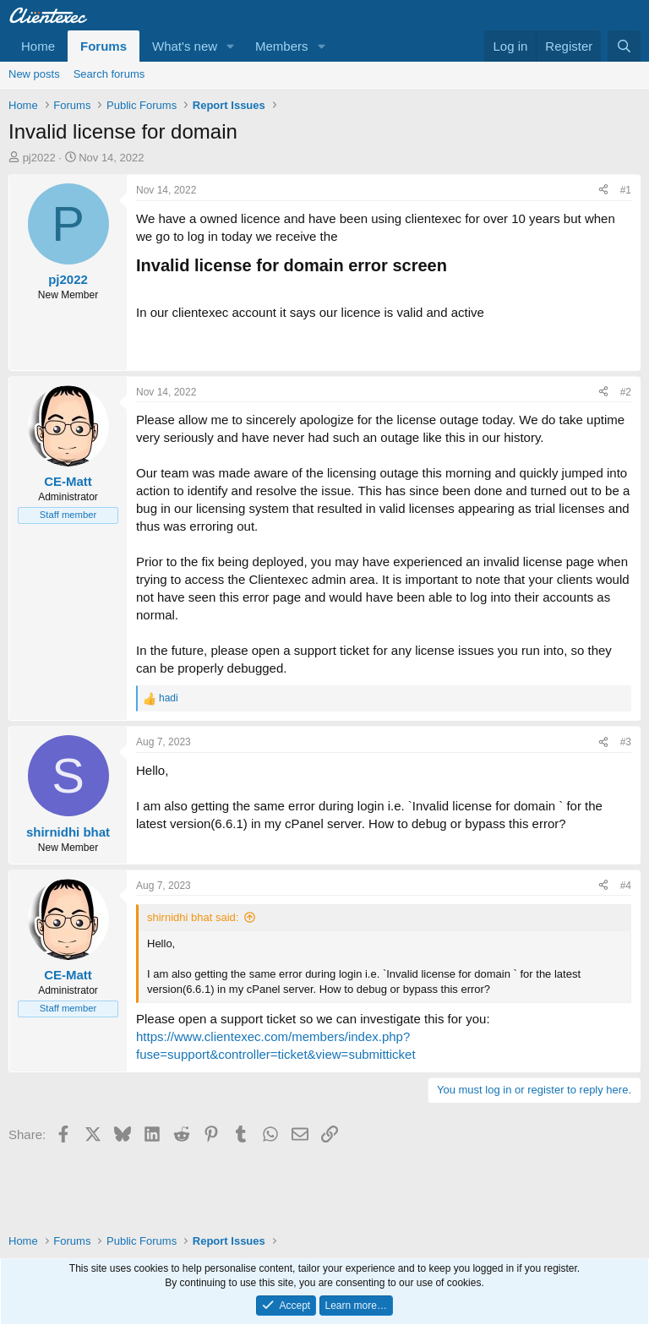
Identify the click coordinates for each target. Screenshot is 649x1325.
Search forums (109, 74)
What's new (184, 46)
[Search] (624, 46)
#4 (625, 886)
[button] (231, 46)
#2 (625, 392)
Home (38, 46)
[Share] (603, 190)
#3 (625, 742)
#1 (625, 190)
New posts (34, 74)
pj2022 (39, 157)
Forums (103, 46)
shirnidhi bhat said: (192, 917)
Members (281, 46)
